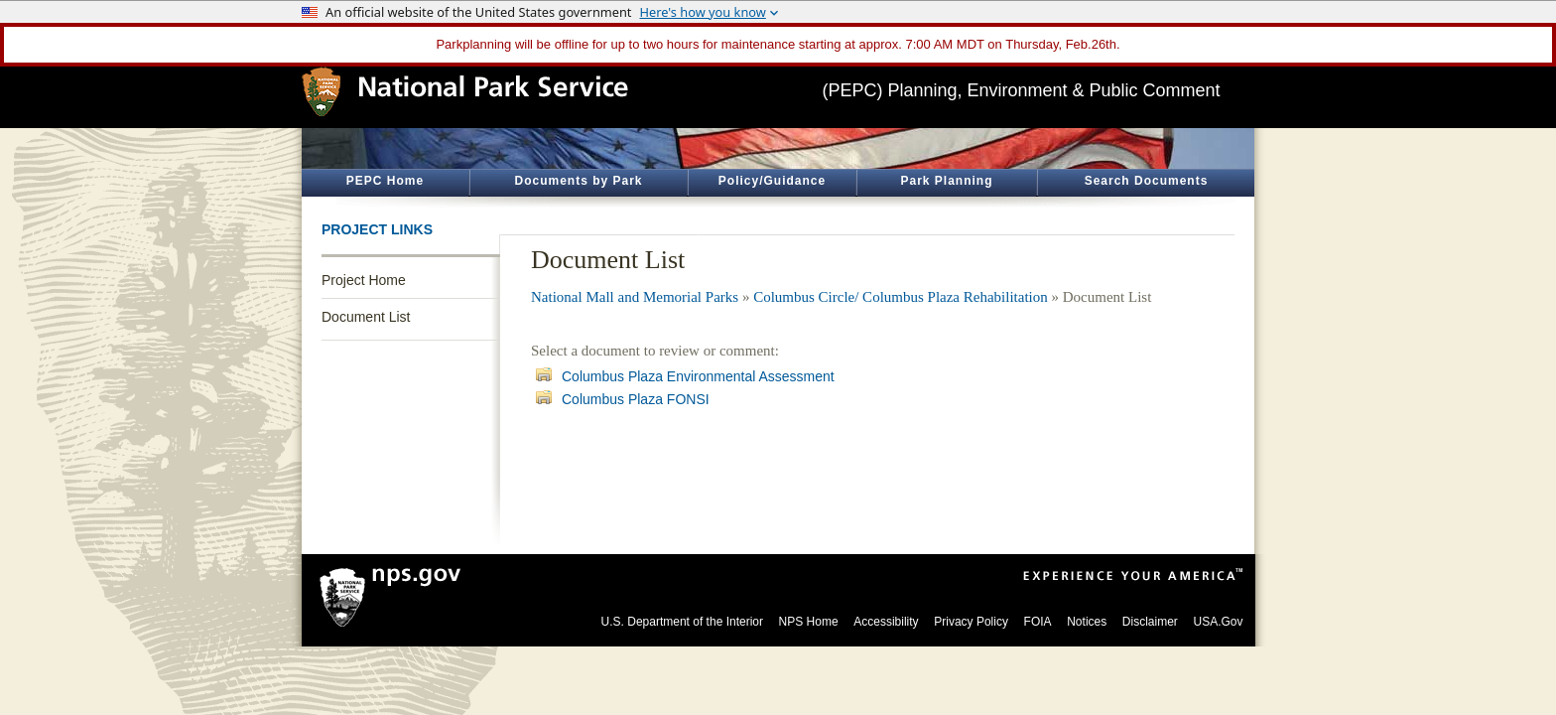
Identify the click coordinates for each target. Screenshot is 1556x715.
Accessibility (885, 622)
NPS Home (809, 622)
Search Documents (1147, 181)
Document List (366, 317)
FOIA (1038, 622)
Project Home (364, 280)
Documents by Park (578, 181)
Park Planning (946, 181)
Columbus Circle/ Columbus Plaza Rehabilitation (900, 297)
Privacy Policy (971, 622)
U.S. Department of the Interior (682, 622)
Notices (1086, 622)
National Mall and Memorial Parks (634, 297)
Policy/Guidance (772, 181)
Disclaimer (1150, 622)
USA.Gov (1217, 622)
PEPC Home (385, 181)
